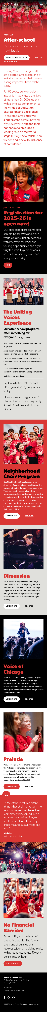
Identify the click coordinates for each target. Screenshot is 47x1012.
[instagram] (9, 997)
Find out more (13, 964)
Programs (8, 35)
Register (29, 516)
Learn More (11, 516)
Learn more (11, 786)
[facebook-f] (4, 997)
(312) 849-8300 (9, 988)
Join (8, 265)
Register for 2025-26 (16, 57)
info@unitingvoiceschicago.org (14, 990)
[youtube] (13, 997)
